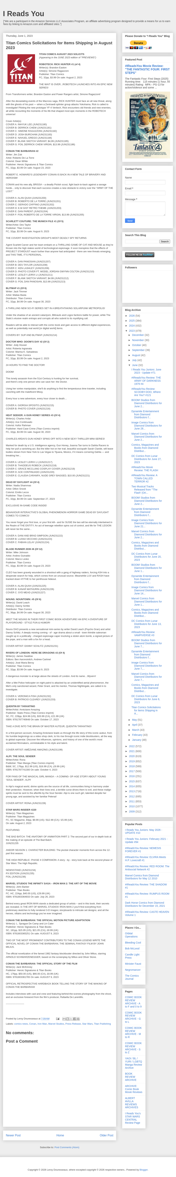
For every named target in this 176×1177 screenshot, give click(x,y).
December (138, 335)
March (136, 729)
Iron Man (42, 1023)
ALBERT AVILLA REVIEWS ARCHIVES (131, 1103)
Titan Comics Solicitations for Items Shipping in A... (146, 710)
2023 (132, 330)
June (135, 365)
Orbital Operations (131, 935)
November (138, 340)
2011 (132, 801)
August (136, 355)
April (135, 724)
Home (60, 1135)
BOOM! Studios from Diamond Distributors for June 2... (146, 403)
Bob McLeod (132, 948)
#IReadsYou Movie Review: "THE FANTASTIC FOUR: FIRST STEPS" (147, 69)
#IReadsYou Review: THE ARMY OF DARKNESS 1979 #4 (146, 380)
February (137, 734)
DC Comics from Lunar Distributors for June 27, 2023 (146, 459)
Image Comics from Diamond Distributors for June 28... (146, 425)
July (134, 360)
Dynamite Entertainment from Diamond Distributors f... (145, 414)
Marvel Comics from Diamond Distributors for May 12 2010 (142, 877)
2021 (132, 751)
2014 (132, 786)
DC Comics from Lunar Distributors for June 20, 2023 (146, 556)
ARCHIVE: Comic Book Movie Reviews (133, 1089)
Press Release (73, 1023)
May (135, 719)
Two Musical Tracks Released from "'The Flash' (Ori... (144, 489)
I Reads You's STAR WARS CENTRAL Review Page (133, 1118)
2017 (132, 771)
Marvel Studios (56, 1023)
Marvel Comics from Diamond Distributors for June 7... (146, 677)
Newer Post (13, 1135)
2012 (132, 796)
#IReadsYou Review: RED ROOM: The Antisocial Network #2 (147, 868)
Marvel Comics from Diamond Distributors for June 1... (146, 601)
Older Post (106, 1135)
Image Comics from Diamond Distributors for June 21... (146, 523)
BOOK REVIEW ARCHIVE (130, 1076)
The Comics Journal (132, 977)
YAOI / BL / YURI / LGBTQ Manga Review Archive (133, 1063)
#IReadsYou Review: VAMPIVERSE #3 (143, 634)
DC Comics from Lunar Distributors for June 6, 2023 (145, 699)
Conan (32, 1023)
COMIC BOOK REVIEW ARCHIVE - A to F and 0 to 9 (133, 1002)
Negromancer (133, 969)
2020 (132, 756)
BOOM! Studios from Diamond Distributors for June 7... (146, 643)
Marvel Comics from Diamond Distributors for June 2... (146, 436)
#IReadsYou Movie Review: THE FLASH (144, 469)
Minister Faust (133, 963)
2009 (132, 811)
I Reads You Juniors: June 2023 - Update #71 (146, 371)
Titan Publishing (102, 1023)
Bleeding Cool (133, 942)
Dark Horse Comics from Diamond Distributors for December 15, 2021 (145, 904)
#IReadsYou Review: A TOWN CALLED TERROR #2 (144, 478)
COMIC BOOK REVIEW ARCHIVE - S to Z (133, 1048)
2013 (132, 791)
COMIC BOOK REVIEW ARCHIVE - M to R (133, 1032)
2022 (132, 746)
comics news (21, 1023)
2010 (132, 806)
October (137, 345)
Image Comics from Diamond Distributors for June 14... (146, 590)
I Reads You (23, 14)
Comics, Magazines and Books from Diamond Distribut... (145, 447)
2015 (132, 781)
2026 (132, 315)
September (138, 350)
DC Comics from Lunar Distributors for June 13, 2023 (146, 624)
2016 (132, 776)
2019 (132, 761)
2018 (132, 766)
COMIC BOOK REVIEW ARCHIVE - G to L (133, 1017)
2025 (132, 320)
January (137, 739)
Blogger (144, 1169)
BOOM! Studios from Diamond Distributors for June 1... (146, 568)
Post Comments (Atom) (66, 1147)
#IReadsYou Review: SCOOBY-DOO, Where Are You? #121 (146, 392)
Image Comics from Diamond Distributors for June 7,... (146, 665)
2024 (132, 325)
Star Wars (87, 1023)
